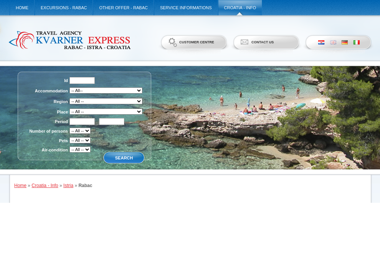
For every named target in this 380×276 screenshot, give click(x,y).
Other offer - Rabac (123, 7)
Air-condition (55, 150)
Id (66, 80)
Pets (63, 140)
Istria (68, 185)
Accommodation (51, 91)
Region (61, 101)
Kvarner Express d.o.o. (69, 40)
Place (62, 112)
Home (22, 7)
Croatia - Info (240, 7)
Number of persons (48, 131)
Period (61, 121)
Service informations (186, 7)
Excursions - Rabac (64, 7)
